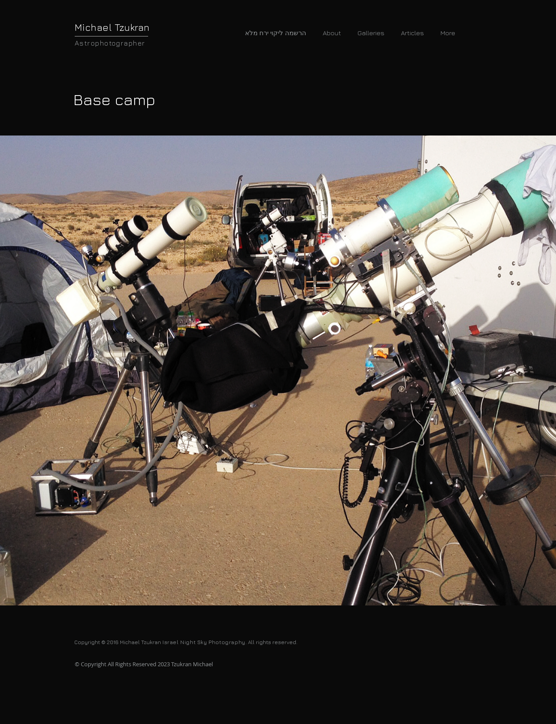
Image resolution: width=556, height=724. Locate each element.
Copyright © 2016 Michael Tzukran (118, 642)
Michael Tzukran (112, 27)
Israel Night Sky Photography (203, 642)
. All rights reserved (270, 642)
